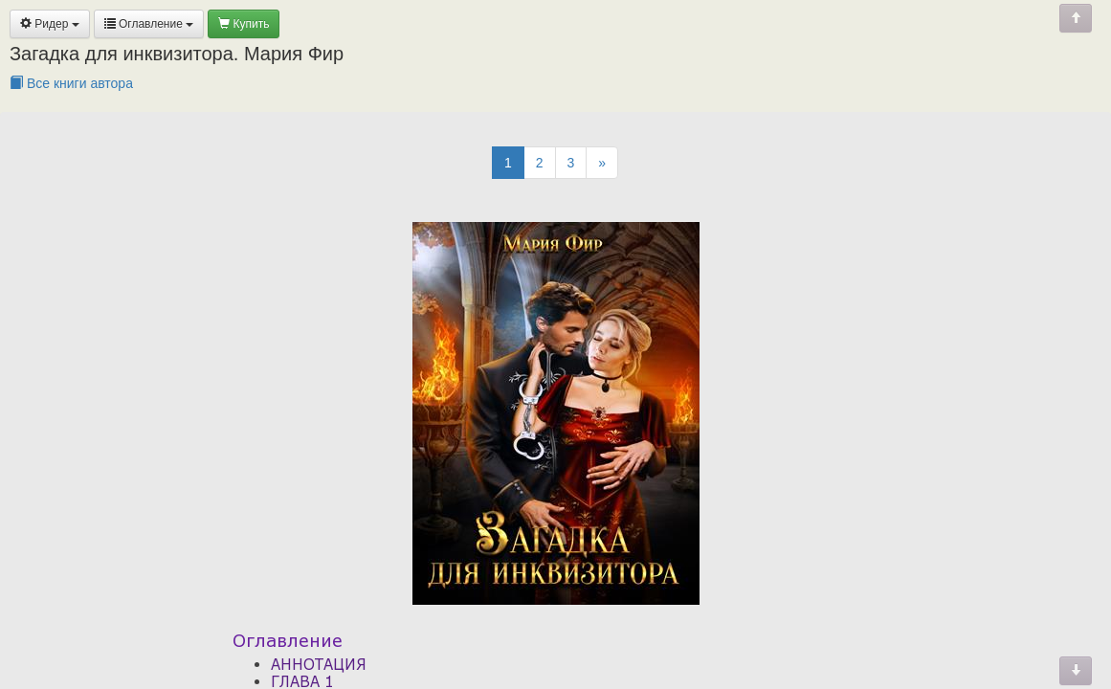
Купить (243, 24)
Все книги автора (71, 83)
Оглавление (149, 24)
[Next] (602, 162)
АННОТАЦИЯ (319, 664)
